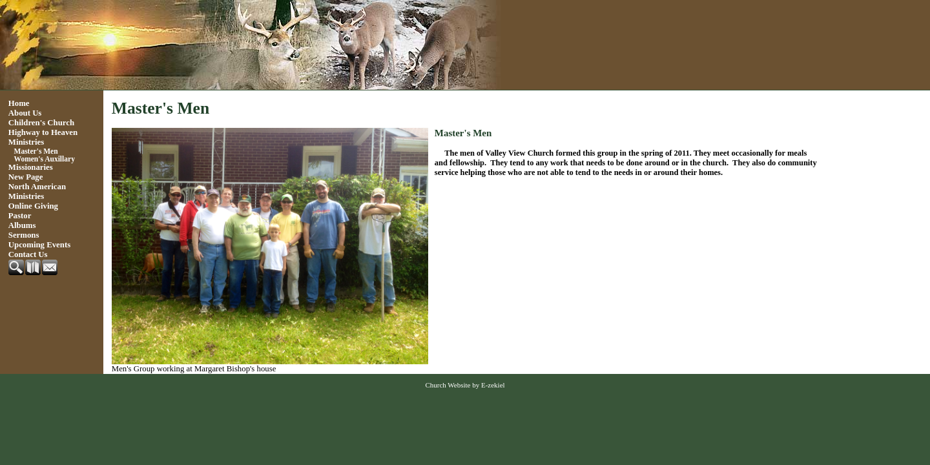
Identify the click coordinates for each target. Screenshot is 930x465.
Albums (22, 225)
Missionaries (30, 167)
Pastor (20, 215)
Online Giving (33, 206)
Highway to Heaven (43, 132)
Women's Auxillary (44, 159)
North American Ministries (37, 191)
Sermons (23, 235)
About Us (25, 113)
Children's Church (41, 122)
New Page (25, 176)
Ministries (26, 142)
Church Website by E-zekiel (464, 385)
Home (19, 103)
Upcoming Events (39, 244)
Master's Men (36, 151)
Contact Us (28, 254)
